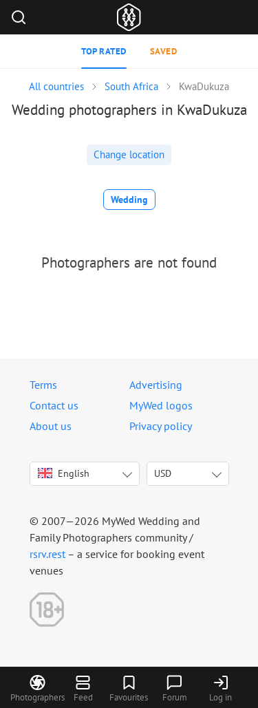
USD (162, 473)
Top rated (104, 51)
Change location (129, 154)
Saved (164, 51)
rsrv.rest (47, 554)
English (63, 473)
